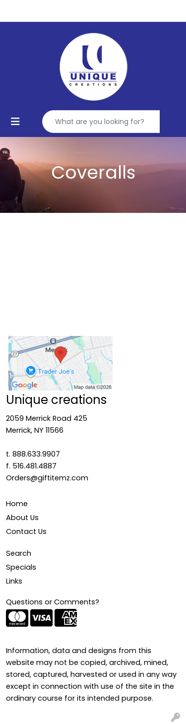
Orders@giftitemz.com (47, 478)
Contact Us (26, 531)
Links (14, 581)
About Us (22, 518)
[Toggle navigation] (15, 122)
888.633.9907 (36, 454)
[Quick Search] (101, 121)
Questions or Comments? (52, 602)
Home (17, 504)
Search (18, 553)
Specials (21, 567)
